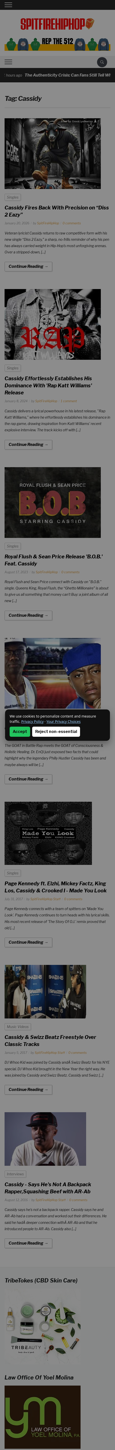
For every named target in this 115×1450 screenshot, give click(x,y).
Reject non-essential (56, 731)
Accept (20, 731)
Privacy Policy (32, 721)
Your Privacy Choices (63, 721)
